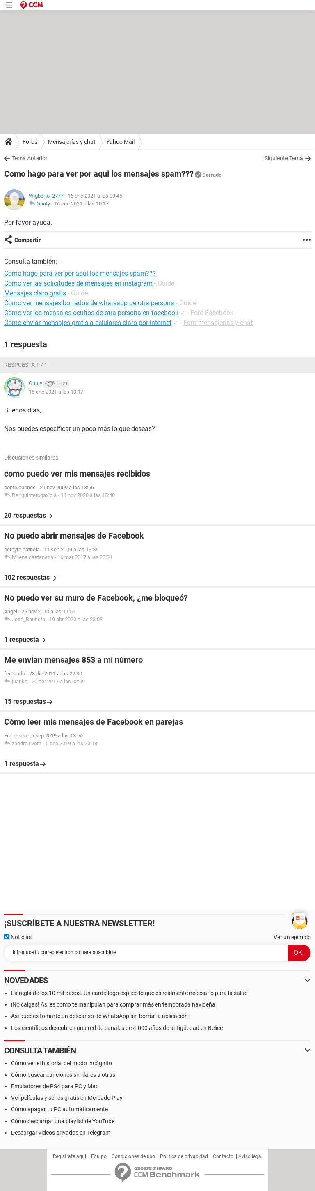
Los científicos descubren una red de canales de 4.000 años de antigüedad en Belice (117, 1028)
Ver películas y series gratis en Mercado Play (67, 1097)
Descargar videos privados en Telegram (60, 1132)
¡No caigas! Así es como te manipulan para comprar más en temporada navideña (113, 1004)
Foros (30, 141)
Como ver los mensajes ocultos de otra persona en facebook (91, 313)
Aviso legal (250, 1156)
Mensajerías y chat (72, 141)
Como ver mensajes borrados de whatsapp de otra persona (89, 303)
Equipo (99, 1156)
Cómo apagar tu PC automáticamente (59, 1109)
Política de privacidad (184, 1156)
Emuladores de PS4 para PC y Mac (54, 1086)
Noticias (18, 937)
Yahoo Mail (120, 141)
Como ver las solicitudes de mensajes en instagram (78, 283)
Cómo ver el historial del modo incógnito (61, 1063)
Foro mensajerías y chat (218, 323)
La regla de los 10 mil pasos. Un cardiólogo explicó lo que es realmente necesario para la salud (129, 993)
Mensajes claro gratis (35, 293)
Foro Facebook (211, 313)
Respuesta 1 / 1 (26, 365)
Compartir (27, 240)
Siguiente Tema (284, 158)
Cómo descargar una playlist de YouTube (62, 1121)
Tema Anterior (30, 158)
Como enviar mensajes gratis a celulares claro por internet (87, 323)
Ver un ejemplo (292, 937)
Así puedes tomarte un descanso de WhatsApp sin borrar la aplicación (99, 1016)
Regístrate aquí (69, 1156)
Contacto (223, 1156)
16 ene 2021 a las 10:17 (81, 203)
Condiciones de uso (133, 1156)
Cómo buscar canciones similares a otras (63, 1074)
